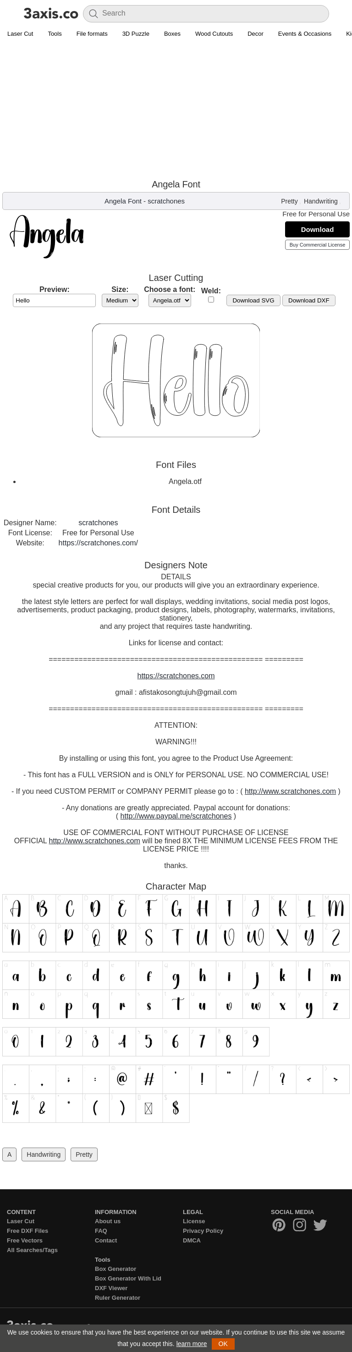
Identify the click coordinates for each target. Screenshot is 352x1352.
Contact (106, 1240)
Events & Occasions (304, 33)
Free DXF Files (27, 1230)
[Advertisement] (176, 110)
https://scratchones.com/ (98, 543)
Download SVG (253, 300)
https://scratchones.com (176, 676)
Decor (256, 33)
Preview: (54, 289)
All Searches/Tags (32, 1250)
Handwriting (321, 201)
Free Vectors (25, 1240)
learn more (191, 1343)
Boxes (172, 33)
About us (108, 1221)
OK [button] (223, 1343)
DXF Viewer (111, 1288)
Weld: (211, 291)
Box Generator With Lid (128, 1278)
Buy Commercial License (318, 244)
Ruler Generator (117, 1297)
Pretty (289, 201)
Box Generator (115, 1268)
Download (317, 229)
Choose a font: (169, 289)
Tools (54, 33)
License (194, 1221)
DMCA (192, 1240)
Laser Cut (20, 33)
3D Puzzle (135, 33)
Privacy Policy (203, 1230)
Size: (119, 289)
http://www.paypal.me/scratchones (176, 816)
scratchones (166, 201)
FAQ (101, 1230)
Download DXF (309, 300)
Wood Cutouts (214, 33)
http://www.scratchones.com (290, 791)
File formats (92, 33)
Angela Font (123, 201)
